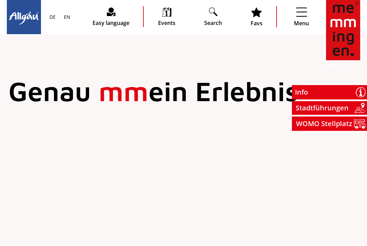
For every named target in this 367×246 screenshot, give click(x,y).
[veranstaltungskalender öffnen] (167, 16)
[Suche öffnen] (213, 16)
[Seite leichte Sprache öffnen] (111, 16)
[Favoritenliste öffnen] (256, 16)
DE (53, 17)
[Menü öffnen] (301, 17)
